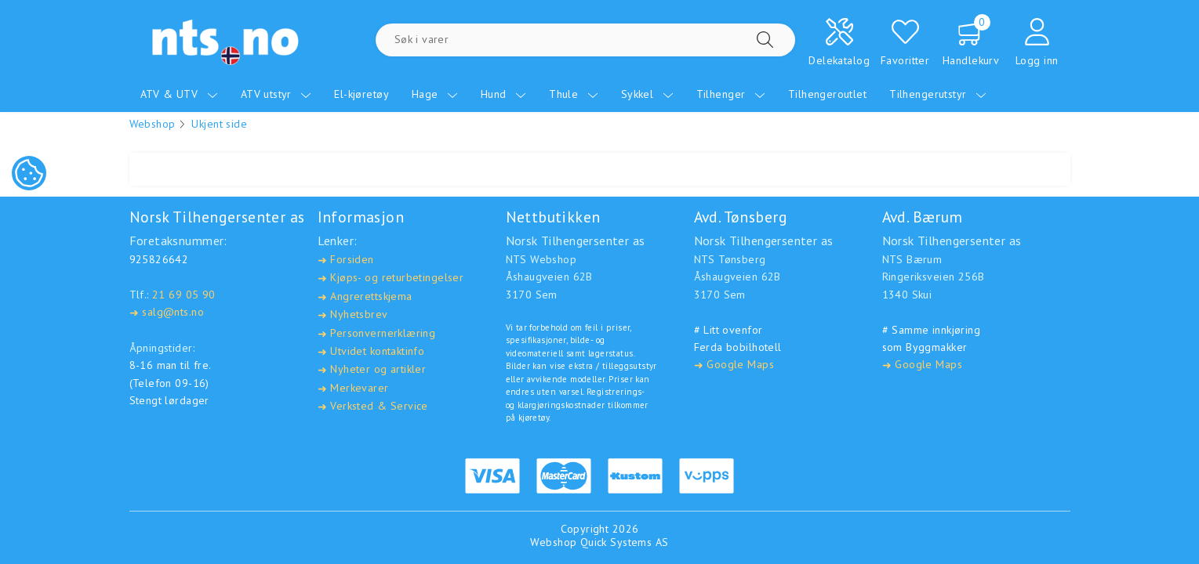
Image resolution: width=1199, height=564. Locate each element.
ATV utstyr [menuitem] (276, 94)
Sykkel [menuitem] (647, 94)
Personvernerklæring (377, 333)
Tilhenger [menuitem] (730, 94)
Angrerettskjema (365, 296)
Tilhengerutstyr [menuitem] (937, 94)
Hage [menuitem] (435, 94)
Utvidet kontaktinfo (371, 351)
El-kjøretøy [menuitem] (361, 94)
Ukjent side (219, 124)
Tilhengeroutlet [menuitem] (827, 94)
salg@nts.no (166, 312)
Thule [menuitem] (573, 94)
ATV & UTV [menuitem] (179, 94)
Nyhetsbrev (353, 314)
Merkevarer (353, 388)
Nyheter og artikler (372, 369)
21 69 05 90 (184, 294)
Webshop (152, 124)
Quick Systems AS (624, 542)
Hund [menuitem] (503, 94)
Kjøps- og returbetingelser (391, 277)
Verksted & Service (373, 406)
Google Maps (734, 364)
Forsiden (346, 259)
